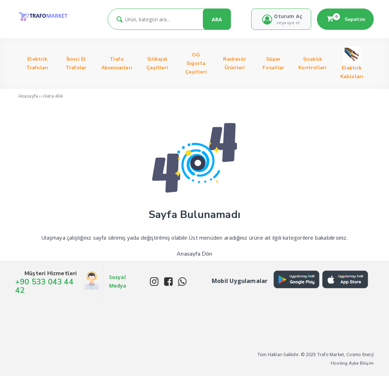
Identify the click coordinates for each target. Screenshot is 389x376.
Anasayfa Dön (194, 254)
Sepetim (345, 19)
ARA (217, 19)
